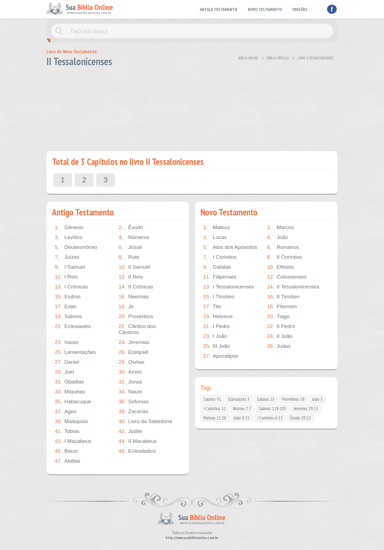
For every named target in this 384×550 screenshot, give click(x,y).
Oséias (131, 362)
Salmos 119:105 (272, 408)
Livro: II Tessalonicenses (315, 58)
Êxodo (131, 227)
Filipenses (220, 277)
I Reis (66, 277)
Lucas (215, 237)
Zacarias (133, 412)
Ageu (65, 412)
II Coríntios (284, 257)
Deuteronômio (76, 247)
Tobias (67, 431)
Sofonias (134, 402)
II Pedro (281, 326)
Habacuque (73, 402)
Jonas (130, 382)
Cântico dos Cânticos (137, 329)
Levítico (68, 237)
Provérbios (136, 316)
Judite (130, 431)
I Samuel (70, 267)
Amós (130, 372)
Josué (130, 247)
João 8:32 (242, 418)
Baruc (66, 451)
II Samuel (134, 267)
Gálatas (217, 267)
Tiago (278, 316)
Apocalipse (220, 356)
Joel (64, 372)
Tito (212, 307)
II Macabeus (138, 441)
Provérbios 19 (293, 399)
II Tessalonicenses (293, 287)
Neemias (134, 297)
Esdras (68, 297)
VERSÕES (300, 9)
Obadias (69, 382)
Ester (65, 307)
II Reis (131, 277)
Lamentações (75, 352)
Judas (279, 346)
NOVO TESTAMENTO (265, 9)
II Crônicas (136, 287)
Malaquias (71, 421)
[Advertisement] (192, 107)
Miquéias (70, 392)
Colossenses (287, 277)
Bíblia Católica (278, 58)
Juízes (67, 257)
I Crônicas (71, 287)
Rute (129, 257)
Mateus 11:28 (215, 418)
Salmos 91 (212, 399)
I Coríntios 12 (215, 408)
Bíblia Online (248, 58)
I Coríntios (220, 257)
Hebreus (218, 316)
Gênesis (69, 227)
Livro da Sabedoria (145, 421)
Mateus (216, 227)
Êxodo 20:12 (300, 418)
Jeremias (134, 342)
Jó (126, 307)
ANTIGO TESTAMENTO (218, 9)
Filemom (282, 307)
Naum (130, 392)
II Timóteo (283, 297)
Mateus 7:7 (242, 408)
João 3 (317, 399)
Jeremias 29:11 (306, 408)
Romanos (283, 247)
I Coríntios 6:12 (270, 418)
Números (134, 237)
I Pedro (216, 326)
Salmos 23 (266, 399)
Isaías (66, 342)
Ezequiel (133, 352)
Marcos (280, 227)
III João (216, 346)
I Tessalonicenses (228, 287)
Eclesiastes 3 (238, 399)
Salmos (68, 316)
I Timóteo (218, 297)
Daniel (67, 362)
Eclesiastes (73, 326)
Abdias (67, 461)
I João (215, 336)
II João (279, 336)
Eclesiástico (137, 451)
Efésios (280, 267)
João (277, 237)
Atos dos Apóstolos (230, 247)
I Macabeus (73, 441)
